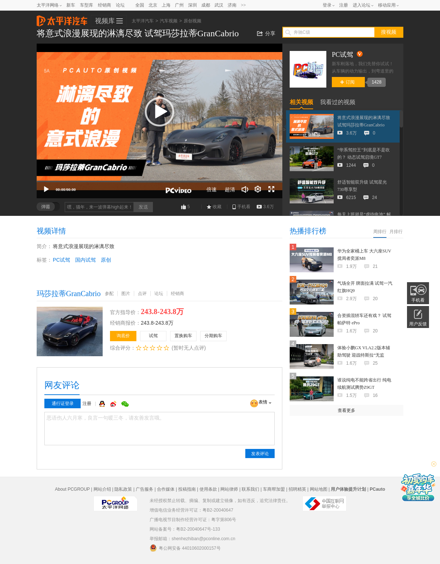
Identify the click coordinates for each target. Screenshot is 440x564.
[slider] (159, 181)
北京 (152, 5)
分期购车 (213, 335)
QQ (103, 404)
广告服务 (144, 489)
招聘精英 (297, 489)
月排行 (396, 231)
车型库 (86, 5)
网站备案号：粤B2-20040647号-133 (185, 529)
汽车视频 (168, 20)
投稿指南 (187, 489)
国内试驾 (85, 260)
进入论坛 (361, 5)
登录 (327, 5)
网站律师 (229, 489)
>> (243, 5)
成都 (205, 5)
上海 (166, 5)
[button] (159, 111)
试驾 (153, 335)
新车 (70, 5)
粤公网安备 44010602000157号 (185, 548)
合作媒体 (166, 489)
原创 (106, 260)
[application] (159, 121)
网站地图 (318, 489)
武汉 (218, 5)
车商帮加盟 (274, 489)
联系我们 (250, 489)
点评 (142, 293)
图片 (125, 293)
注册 (343, 5)
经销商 (104, 5)
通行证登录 (63, 403)
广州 (179, 5)
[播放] (46, 189)
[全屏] (271, 189)
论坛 (120, 5)
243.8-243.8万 (157, 323)
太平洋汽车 (62, 18)
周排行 (379, 231)
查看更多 (346, 410)
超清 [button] (230, 189)
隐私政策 (123, 489)
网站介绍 (102, 489)
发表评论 (260, 453)
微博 (114, 404)
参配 (109, 293)
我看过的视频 (337, 102)
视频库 (105, 21)
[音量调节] (245, 189)
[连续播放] (258, 189)
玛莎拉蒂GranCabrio (68, 294)
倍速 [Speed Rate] (211, 189)
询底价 (123, 335)
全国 (139, 5)
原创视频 (192, 20)
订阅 (347, 82)
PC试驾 (61, 260)
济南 (232, 5)
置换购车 (183, 335)
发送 (143, 207)
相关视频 (301, 102)
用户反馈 (418, 324)
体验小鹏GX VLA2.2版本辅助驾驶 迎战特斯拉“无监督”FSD (363, 355)
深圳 (192, 5)
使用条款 (208, 489)
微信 (125, 404)
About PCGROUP (72, 489)
